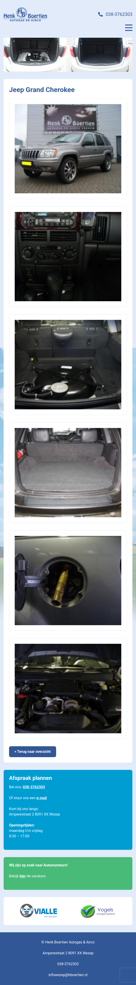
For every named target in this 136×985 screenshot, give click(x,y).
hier (22, 876)
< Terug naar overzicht (32, 751)
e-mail (41, 798)
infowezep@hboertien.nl (67, 975)
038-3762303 (119, 14)
